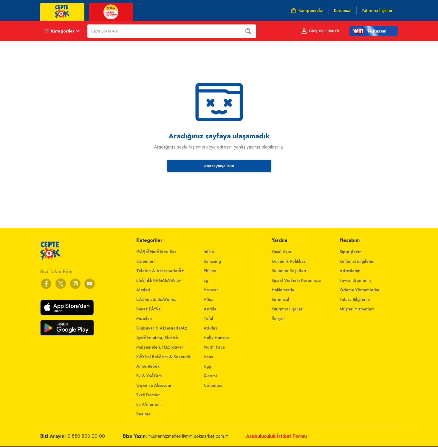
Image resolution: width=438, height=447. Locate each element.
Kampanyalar (307, 10)
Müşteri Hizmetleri (357, 309)
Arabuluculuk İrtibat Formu (276, 436)
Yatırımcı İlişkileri (287, 309)
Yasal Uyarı (282, 252)
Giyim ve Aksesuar (153, 385)
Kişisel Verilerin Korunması (296, 280)
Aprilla (210, 309)
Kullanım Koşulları (289, 271)
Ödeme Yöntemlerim (359, 290)
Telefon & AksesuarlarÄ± (160, 271)
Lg (206, 280)
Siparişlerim (351, 252)
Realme (143, 414)
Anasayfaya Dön (219, 166)
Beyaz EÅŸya (148, 309)
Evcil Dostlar (148, 395)
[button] (373, 31)
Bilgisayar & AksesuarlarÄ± (161, 328)
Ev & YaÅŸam (149, 376)
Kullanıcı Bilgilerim (357, 261)
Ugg (207, 366)
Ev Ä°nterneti (148, 404)
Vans (208, 357)
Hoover (211, 290)
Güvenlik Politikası (289, 261)
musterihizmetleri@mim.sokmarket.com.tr (188, 436)
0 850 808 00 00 (86, 436)
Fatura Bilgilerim (355, 299)
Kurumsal (280, 299)
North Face (214, 347)
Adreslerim (350, 271)
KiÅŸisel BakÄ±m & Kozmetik (163, 357)
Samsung (212, 261)
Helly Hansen (216, 338)
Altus (208, 299)
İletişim (278, 318)
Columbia (213, 385)
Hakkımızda (283, 290)
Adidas (210, 328)
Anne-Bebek (148, 366)
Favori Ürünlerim (355, 280)
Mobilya (144, 318)
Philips (210, 271)
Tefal (208, 318)
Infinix (209, 252)
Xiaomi (210, 376)
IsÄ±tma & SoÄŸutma (156, 299)
